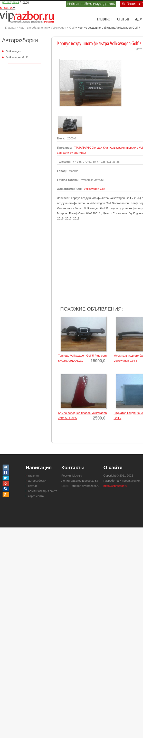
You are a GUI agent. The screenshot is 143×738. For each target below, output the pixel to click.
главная (104, 19)
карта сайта (36, 496)
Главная (10, 27)
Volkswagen (58, 27)
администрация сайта (42, 490)
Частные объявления (33, 27)
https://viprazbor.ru (115, 485)
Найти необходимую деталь (91, 4)
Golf (72, 27)
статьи (123, 19)
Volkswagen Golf (16, 57)
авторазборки (37, 480)
